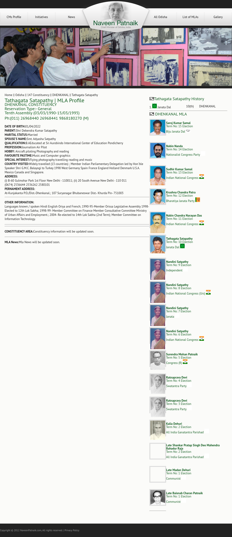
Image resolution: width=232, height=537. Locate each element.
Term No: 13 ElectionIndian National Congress (185, 173)
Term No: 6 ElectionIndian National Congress (185, 335)
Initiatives (41, 17)
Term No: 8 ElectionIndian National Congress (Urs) (188, 289)
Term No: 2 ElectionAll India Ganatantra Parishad (187, 428)
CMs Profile (14, 17)
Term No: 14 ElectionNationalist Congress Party (185, 150)
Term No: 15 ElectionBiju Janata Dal (179, 127)
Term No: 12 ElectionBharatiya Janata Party (183, 196)
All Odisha (160, 17)
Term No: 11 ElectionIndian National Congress (185, 220)
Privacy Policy (71, 530)
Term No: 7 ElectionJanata (178, 312)
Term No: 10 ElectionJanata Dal (179, 243)
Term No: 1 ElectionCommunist (178, 474)
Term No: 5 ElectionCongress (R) (182, 358)
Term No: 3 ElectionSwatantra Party (179, 405)
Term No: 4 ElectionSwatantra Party (179, 382)
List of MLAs (190, 17)
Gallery (217, 17)
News (71, 17)
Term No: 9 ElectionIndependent (178, 266)
